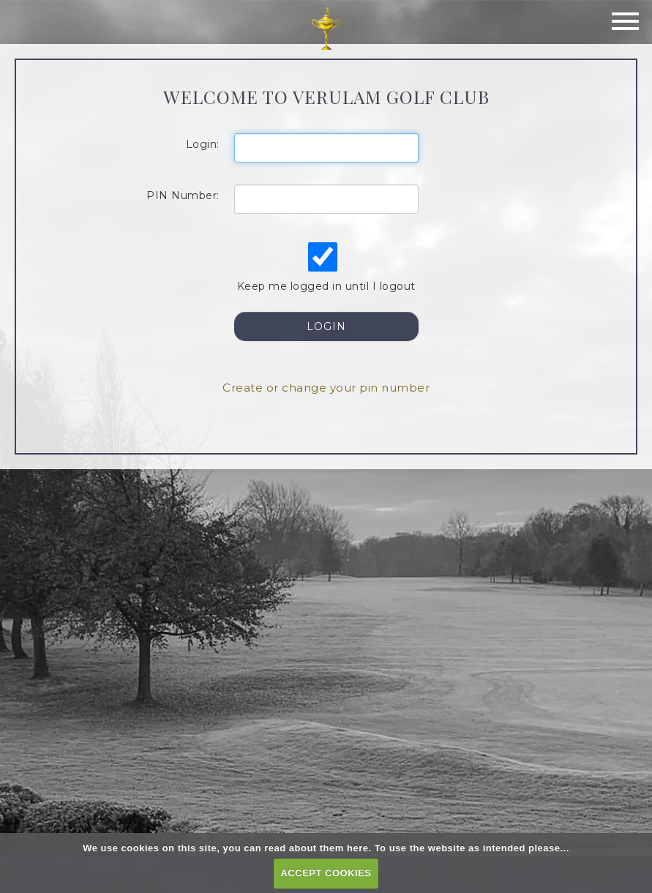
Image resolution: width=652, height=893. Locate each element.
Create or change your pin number (326, 388)
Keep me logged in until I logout (325, 267)
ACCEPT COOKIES (325, 872)
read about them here (316, 847)
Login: (203, 144)
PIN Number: (183, 195)
